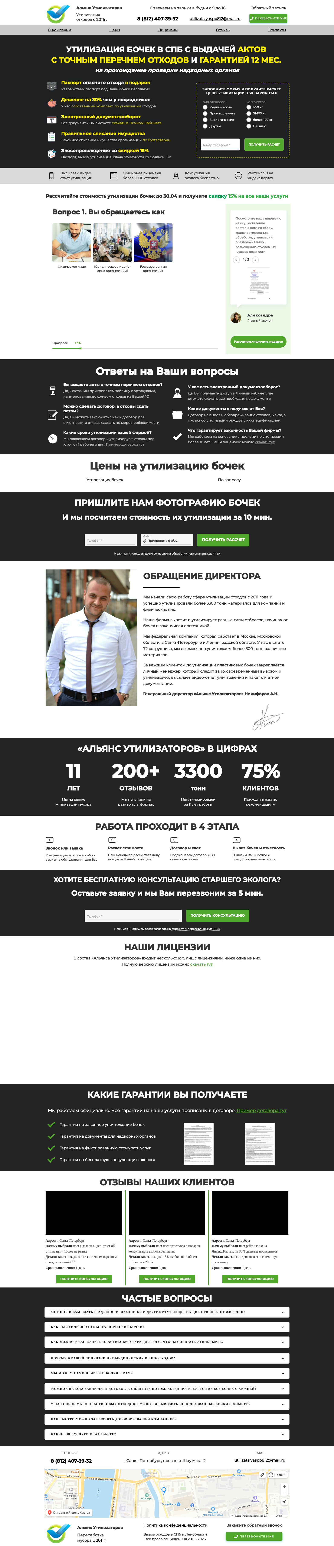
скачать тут (265, 442)
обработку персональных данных (195, 553)
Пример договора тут (125, 444)
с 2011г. (100, 19)
